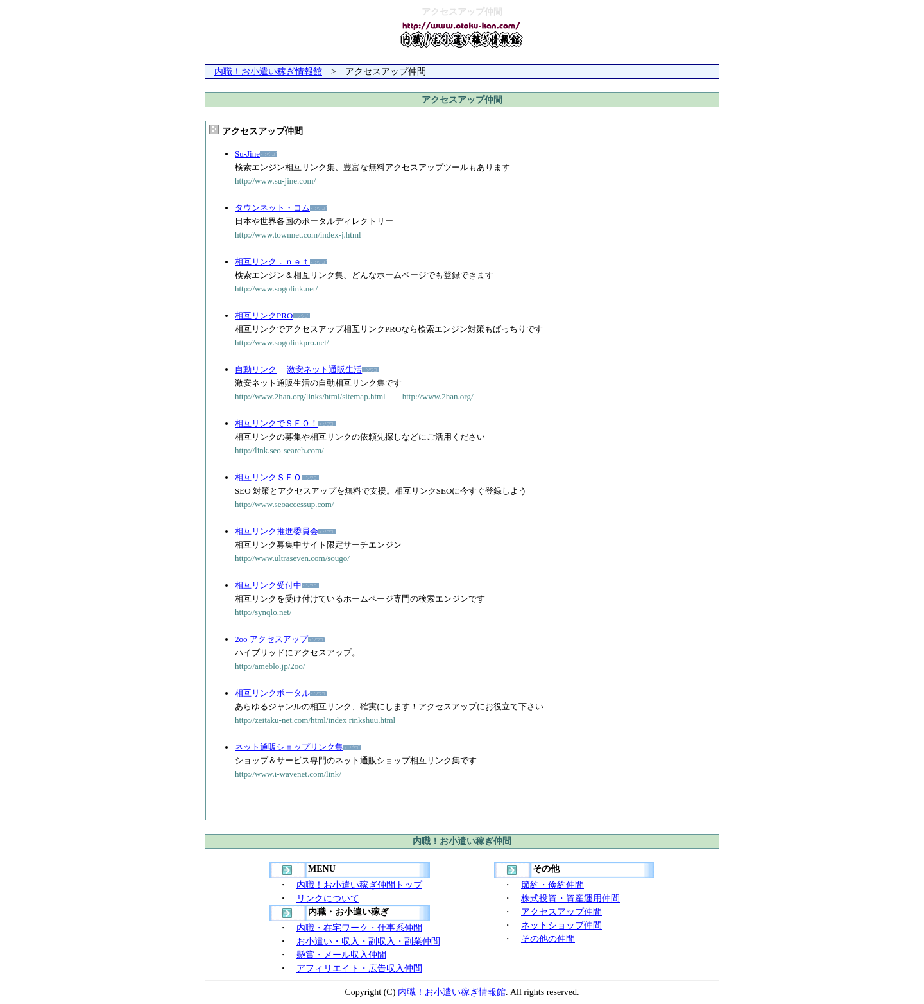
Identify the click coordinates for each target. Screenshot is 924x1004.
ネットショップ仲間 (561, 925)
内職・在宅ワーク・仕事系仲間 (359, 928)
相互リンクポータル (272, 693)
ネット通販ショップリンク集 (289, 747)
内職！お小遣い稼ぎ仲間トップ (359, 885)
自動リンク (256, 369)
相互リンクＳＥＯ (268, 477)
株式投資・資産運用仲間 (570, 898)
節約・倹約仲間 (552, 885)
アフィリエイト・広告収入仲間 (359, 968)
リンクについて (327, 898)
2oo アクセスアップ (271, 639)
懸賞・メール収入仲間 (341, 955)
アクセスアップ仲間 (561, 912)
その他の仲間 (548, 939)
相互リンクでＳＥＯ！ (276, 423)
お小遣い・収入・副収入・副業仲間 (368, 941)
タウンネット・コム (272, 207)
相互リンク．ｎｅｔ (272, 261)
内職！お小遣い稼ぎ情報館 (268, 71)
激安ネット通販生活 (324, 369)
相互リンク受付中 (268, 585)
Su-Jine (247, 154)
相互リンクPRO (264, 315)
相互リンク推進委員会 (276, 531)
